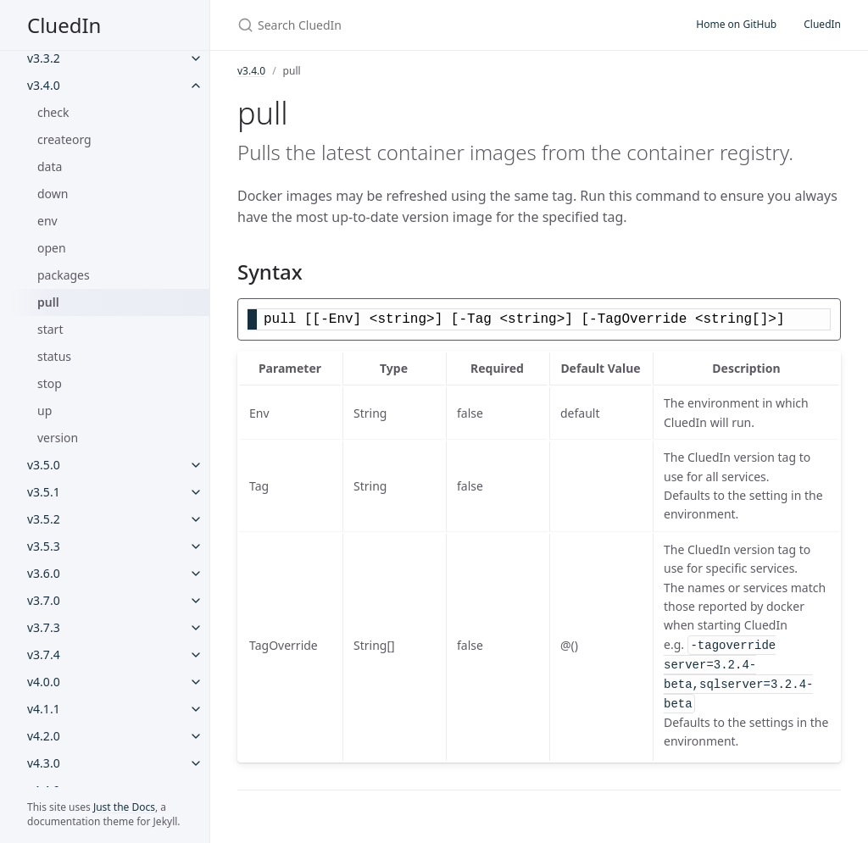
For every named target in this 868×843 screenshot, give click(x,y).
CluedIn (64, 25)
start (50, 329)
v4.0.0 (43, 682)
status (54, 356)
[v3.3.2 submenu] (195, 58)
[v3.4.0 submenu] (195, 85)
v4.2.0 (43, 736)
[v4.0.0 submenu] (195, 682)
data (49, 166)
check (53, 112)
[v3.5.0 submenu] (195, 465)
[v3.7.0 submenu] (195, 600)
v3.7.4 (43, 654)
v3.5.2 (43, 519)
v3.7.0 (43, 600)
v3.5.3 (43, 546)
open (51, 248)
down (52, 194)
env (47, 221)
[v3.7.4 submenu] (195, 654)
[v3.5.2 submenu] (195, 519)
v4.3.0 (43, 763)
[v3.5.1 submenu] (195, 492)
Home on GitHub (736, 24)
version (57, 438)
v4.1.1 (43, 709)
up (44, 410)
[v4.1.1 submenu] (195, 709)
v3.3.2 (43, 58)
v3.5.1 (43, 492)
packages (63, 275)
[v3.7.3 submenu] (195, 627)
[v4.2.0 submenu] (195, 736)
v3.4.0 (43, 85)
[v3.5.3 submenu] (195, 546)
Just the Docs (124, 807)
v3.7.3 (43, 627)
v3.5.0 (43, 465)
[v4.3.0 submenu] (195, 763)
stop (49, 383)
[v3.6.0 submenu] (195, 573)
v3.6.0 (43, 573)
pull (48, 302)
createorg (64, 139)
